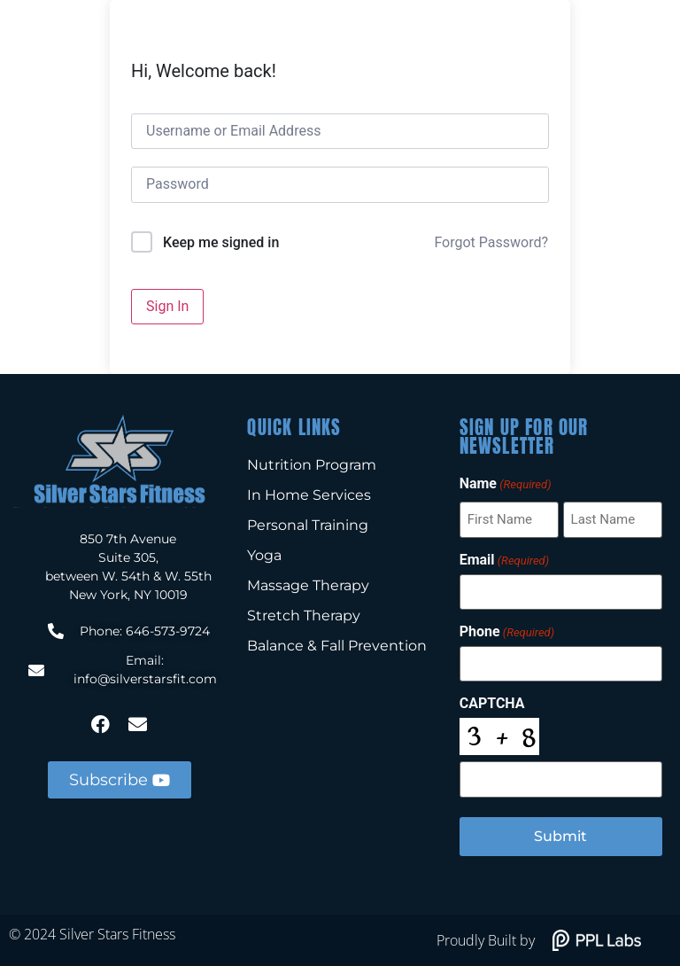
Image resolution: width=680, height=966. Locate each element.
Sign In (167, 306)
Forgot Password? (491, 242)
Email (504, 560)
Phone (507, 632)
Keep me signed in (221, 242)
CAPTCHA (492, 704)
